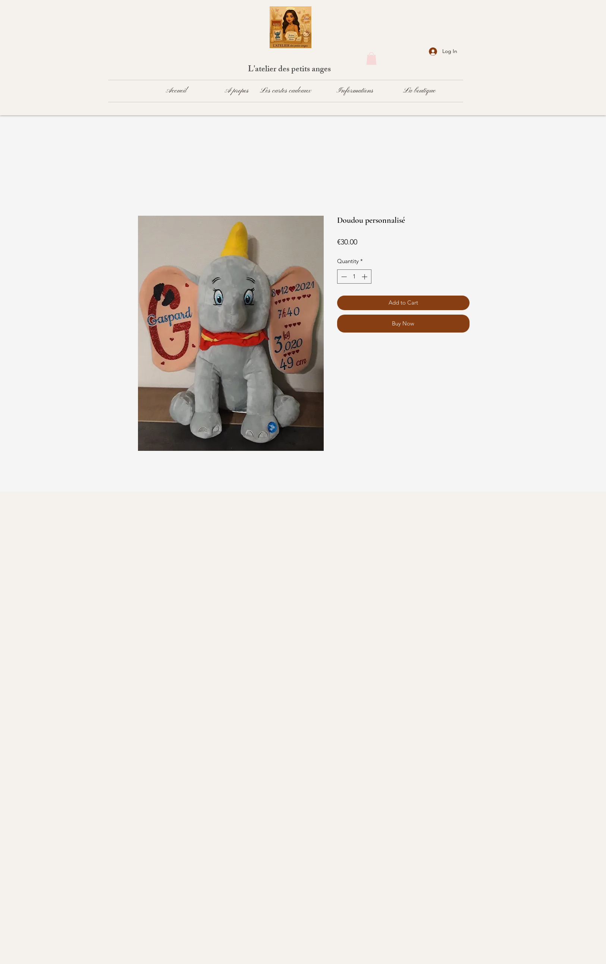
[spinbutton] (354, 277)
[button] (371, 58)
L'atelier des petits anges (290, 70)
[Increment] (365, 277)
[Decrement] (343, 277)
